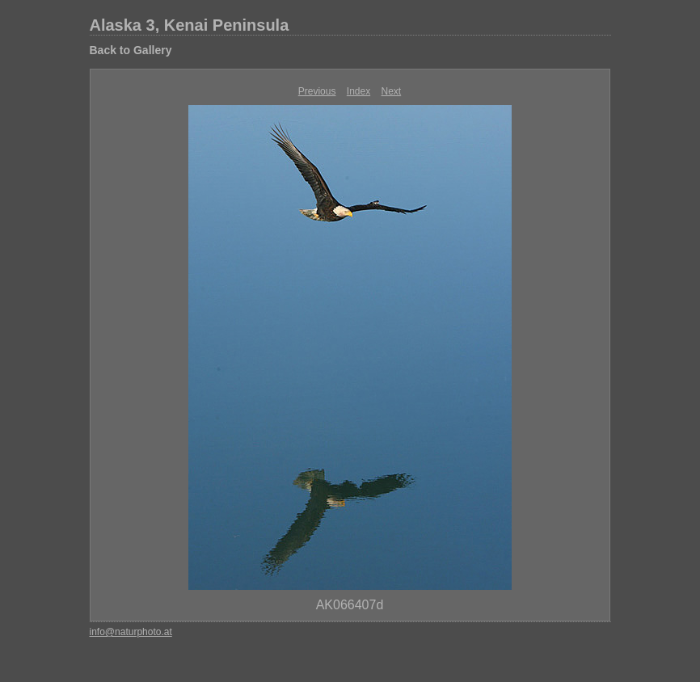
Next (392, 91)
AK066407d (350, 605)
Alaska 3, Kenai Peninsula (189, 25)
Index (358, 91)
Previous (317, 91)
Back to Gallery (131, 50)
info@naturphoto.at (131, 632)
